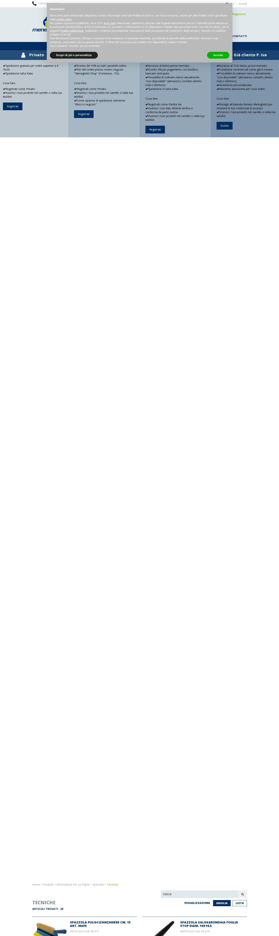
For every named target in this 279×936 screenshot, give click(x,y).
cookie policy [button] (64, 19)
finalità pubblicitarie (72, 30)
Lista (240, 903)
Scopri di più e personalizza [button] (74, 55)
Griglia (222, 903)
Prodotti (48, 884)
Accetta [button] (218, 55)
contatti (239, 36)
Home (36, 884)
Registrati (239, 14)
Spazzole (98, 884)
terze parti (110, 23)
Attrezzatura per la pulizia (73, 884)
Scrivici (224, 125)
